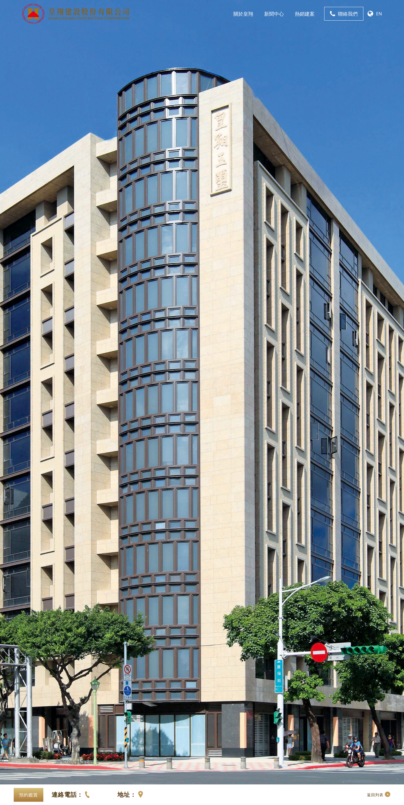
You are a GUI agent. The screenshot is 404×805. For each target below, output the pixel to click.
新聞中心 (274, 13)
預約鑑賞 (28, 795)
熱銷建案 (305, 13)
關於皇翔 (243, 13)
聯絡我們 (348, 13)
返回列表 (378, 794)
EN (379, 14)
